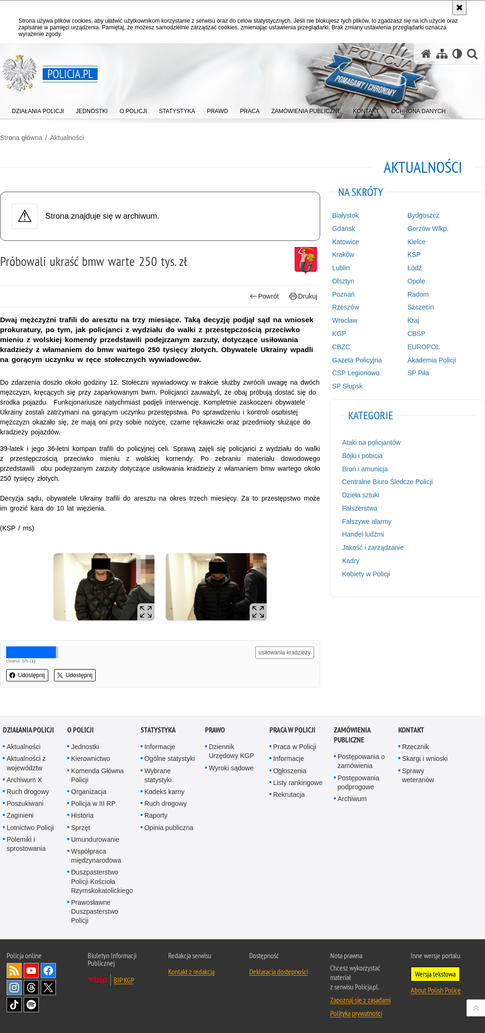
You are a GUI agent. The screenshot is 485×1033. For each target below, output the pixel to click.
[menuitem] (38, 109)
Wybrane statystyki (158, 775)
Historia (82, 815)
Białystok (345, 215)
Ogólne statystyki (169, 758)
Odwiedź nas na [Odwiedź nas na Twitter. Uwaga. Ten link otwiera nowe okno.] (48, 987)
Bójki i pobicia (362, 455)
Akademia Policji (431, 360)
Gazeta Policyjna (357, 360)
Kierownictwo (90, 758)
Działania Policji (28, 730)
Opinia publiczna (169, 827)
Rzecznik (415, 746)
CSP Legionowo (355, 373)
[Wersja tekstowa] (457, 54)
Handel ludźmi (363, 534)
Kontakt (411, 730)
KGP (339, 333)
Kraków (343, 254)
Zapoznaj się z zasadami (360, 1000)
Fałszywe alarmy (366, 521)
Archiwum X (24, 780)
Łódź (414, 268)
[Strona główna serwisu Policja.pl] (426, 54)
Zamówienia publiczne (352, 735)
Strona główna (21, 137)
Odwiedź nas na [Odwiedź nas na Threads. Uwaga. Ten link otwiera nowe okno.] (31, 987)
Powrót (264, 296)
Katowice (345, 242)
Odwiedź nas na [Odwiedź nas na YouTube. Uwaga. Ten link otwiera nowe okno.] (31, 970)
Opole (416, 281)
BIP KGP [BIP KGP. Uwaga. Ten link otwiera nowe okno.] (124, 980)
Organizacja (89, 791)
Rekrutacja (289, 794)
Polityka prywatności (356, 1013)
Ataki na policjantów (371, 442)
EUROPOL (423, 347)
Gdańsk (343, 228)
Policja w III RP (93, 803)
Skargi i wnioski (425, 758)
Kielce (416, 242)
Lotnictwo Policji (30, 827)
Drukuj (303, 296)
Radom (418, 294)
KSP (414, 254)
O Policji (80, 730)
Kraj (413, 320)
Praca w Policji (292, 730)
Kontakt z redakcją (191, 971)
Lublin (341, 268)
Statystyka (158, 730)
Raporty (156, 815)
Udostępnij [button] (27, 675)
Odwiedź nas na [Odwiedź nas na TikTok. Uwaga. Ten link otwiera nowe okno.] (14, 1004)
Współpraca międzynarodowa (96, 856)
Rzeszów (345, 307)
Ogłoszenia (289, 771)
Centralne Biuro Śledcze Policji (387, 482)
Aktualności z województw (26, 763)
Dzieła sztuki (360, 495)
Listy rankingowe (298, 782)
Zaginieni (20, 815)
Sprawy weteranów (418, 775)
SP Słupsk (347, 386)
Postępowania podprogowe (358, 782)
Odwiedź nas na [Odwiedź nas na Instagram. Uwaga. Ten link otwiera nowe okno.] (14, 987)
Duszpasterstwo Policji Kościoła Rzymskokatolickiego (102, 881)
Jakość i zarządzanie (373, 547)
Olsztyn (343, 281)
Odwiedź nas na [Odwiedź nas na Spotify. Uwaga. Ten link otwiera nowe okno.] (31, 1004)
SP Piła (418, 373)
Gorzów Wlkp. (428, 228)
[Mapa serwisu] (442, 54)
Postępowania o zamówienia (361, 761)
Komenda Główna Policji (97, 775)
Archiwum (352, 799)
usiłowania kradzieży (285, 652)
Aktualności (67, 137)
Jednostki (85, 746)
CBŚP (416, 333)
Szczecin (420, 307)
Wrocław (344, 320)
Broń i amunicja (365, 469)
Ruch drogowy (28, 791)
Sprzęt (80, 827)
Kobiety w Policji (366, 574)
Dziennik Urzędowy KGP (231, 751)
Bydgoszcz (423, 215)
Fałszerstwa (359, 508)
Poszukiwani (25, 803)
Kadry (350, 561)
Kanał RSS (14, 970)
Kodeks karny (164, 791)
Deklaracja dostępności (278, 971)
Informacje (159, 746)
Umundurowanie (95, 839)
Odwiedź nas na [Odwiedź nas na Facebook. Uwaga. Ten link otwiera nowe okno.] (48, 970)
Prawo (215, 730)
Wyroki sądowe (231, 768)
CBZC (341, 347)
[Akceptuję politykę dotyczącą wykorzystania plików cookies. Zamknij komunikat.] (459, 7)
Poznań (343, 294)
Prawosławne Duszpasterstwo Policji (94, 911)
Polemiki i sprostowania (26, 844)
